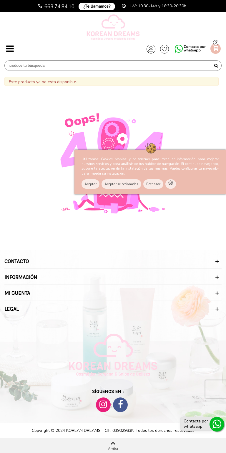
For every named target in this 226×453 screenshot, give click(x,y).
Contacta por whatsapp (194, 48)
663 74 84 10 (59, 6)
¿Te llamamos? (96, 6)
